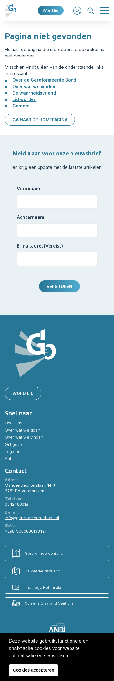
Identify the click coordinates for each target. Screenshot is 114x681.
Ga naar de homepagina (39, 119)
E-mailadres (40, 245)
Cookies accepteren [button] (33, 670)
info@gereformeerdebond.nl (32, 517)
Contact (21, 105)
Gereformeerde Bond (37, 553)
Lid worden (24, 99)
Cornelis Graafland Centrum (42, 603)
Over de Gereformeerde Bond (44, 79)
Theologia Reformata (36, 587)
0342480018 (16, 504)
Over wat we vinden (33, 86)
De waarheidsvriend (34, 93)
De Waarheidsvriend (36, 571)
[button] (72, 656)
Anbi (9, 458)
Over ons (13, 422)
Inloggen (77, 11)
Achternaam (30, 217)
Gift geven (14, 444)
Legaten (12, 451)
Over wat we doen (22, 430)
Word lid (50, 10)
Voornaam (28, 188)
